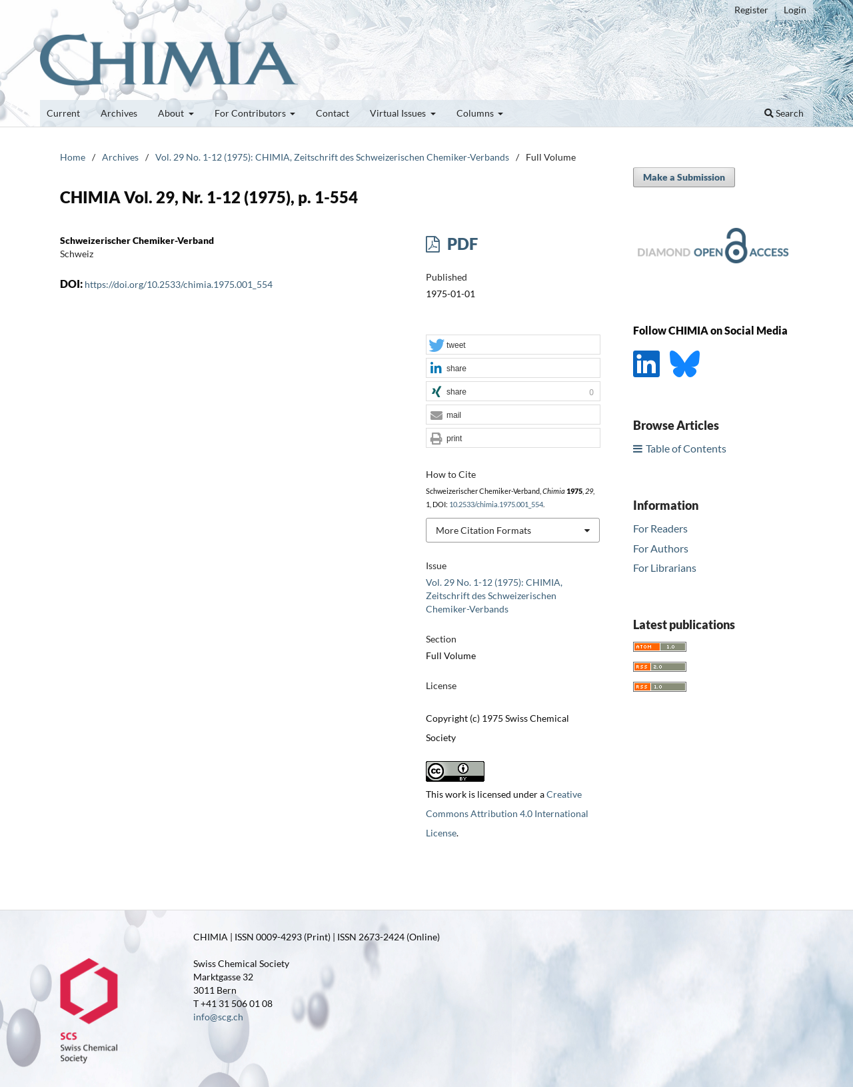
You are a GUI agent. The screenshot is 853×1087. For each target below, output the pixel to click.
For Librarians (664, 567)
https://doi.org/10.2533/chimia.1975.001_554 (179, 284)
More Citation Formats (483, 530)
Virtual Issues (399, 113)
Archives (119, 113)
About (172, 113)
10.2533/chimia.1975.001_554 (496, 505)
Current (63, 113)
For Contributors (251, 113)
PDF (461, 243)
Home (72, 157)
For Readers (660, 528)
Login (795, 9)
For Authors (660, 548)
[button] (513, 345)
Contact (332, 113)
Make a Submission (684, 177)
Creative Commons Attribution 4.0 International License (507, 813)
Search (784, 113)
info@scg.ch (218, 1016)
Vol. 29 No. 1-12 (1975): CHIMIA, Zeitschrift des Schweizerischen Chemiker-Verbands (332, 157)
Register (751, 9)
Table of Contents (686, 448)
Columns (476, 113)
